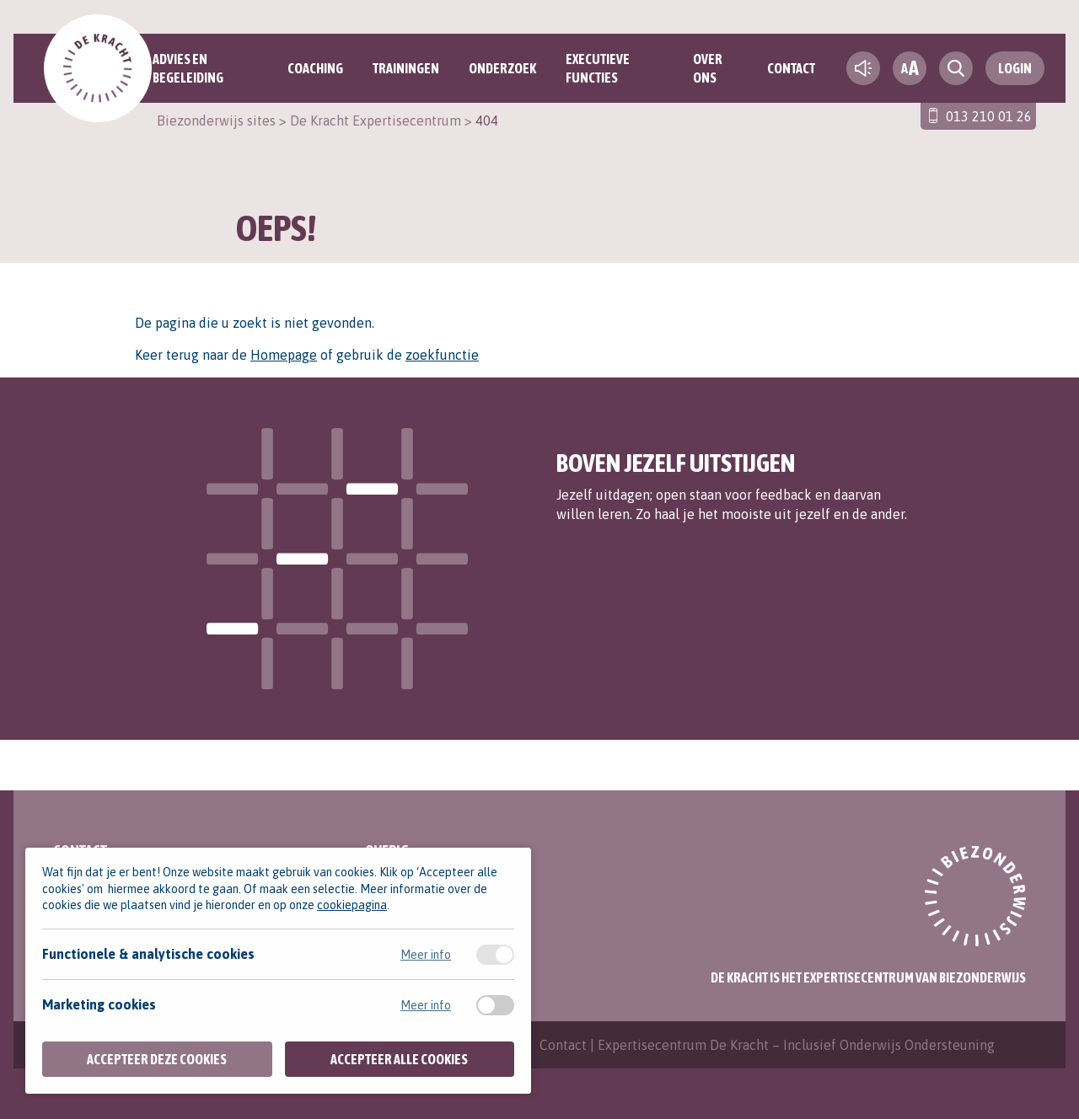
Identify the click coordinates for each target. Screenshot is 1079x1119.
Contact (791, 68)
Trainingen (406, 68)
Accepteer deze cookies (157, 1059)
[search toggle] (956, 68)
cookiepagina (352, 905)
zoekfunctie (442, 354)
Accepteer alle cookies (399, 1059)
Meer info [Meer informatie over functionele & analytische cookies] (425, 954)
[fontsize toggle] (909, 68)
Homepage (283, 354)
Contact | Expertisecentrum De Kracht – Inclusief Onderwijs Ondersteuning (767, 1044)
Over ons (707, 68)
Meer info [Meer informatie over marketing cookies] (425, 1005)
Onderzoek (502, 68)
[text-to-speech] (863, 68)
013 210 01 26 (989, 116)
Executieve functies (598, 68)
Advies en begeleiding (188, 68)
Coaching (315, 68)
